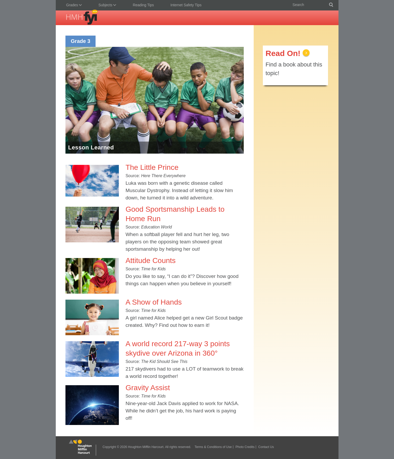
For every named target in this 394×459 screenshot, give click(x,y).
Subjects (106, 5)
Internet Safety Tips (186, 5)
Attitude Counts (150, 260)
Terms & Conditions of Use (213, 447)
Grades (73, 5)
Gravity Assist (147, 388)
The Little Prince (151, 167)
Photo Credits (245, 447)
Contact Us (266, 447)
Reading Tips (143, 5)
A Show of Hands (153, 302)
